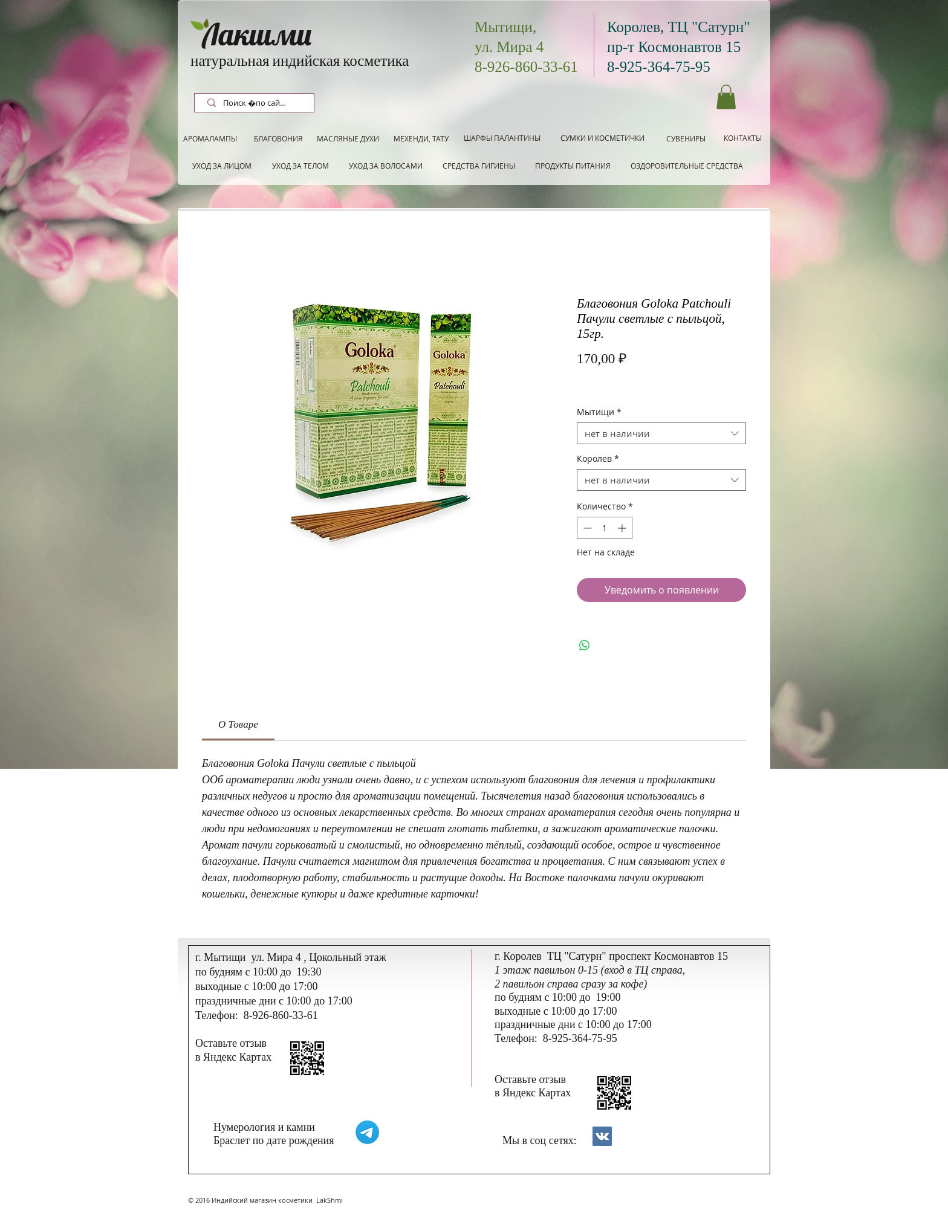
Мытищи (599, 412)
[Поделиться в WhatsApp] (584, 645)
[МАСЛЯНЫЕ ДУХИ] (348, 138)
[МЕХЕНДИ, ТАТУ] (420, 138)
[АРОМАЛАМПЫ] (210, 138)
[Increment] (623, 527)
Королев (598, 459)
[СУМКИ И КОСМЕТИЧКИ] (602, 138)
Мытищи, (505, 27)
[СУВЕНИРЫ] (686, 138)
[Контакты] (602, 1136)
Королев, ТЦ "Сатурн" (678, 27)
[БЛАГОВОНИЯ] (278, 138)
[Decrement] (586, 527)
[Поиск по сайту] (255, 103)
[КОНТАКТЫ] (742, 138)
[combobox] (661, 433)
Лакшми (257, 34)
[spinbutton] (604, 527)
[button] (726, 97)
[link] (238, 724)
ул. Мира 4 (509, 47)
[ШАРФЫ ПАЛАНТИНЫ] (502, 138)
